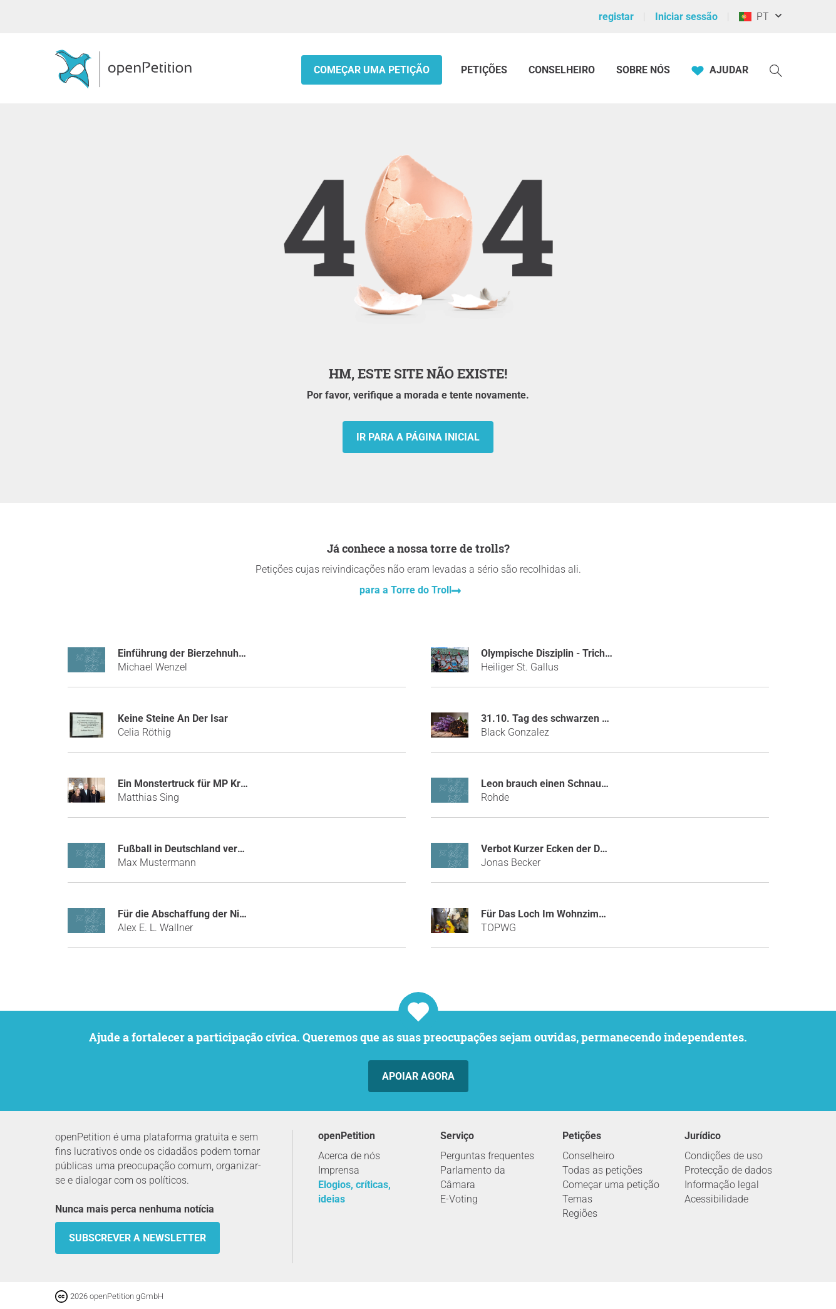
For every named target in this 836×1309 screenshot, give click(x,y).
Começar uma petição (372, 70)
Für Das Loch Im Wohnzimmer (549, 914)
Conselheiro (562, 70)
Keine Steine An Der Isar (173, 718)
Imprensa (338, 1170)
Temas (577, 1199)
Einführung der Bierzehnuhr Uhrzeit (197, 653)
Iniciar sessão (686, 17)
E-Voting (459, 1199)
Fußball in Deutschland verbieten (192, 849)
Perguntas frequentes (487, 1156)
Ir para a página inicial (418, 437)
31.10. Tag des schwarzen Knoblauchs (567, 718)
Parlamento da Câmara (472, 1177)
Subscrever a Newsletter (137, 1238)
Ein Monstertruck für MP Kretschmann (204, 784)
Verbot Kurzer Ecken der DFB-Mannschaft (575, 849)
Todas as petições (602, 1170)
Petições (485, 70)
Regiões (579, 1213)
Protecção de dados (728, 1170)
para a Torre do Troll (405, 590)
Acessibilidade (716, 1199)
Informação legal (721, 1185)
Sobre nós (643, 70)
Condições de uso (723, 1156)
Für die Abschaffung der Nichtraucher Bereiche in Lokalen (249, 914)
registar (616, 17)
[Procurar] (776, 70)
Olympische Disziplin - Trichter (549, 653)
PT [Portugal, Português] (754, 17)
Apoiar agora (418, 1076)
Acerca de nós (349, 1156)
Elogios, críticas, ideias (354, 1192)
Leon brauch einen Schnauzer (548, 784)
